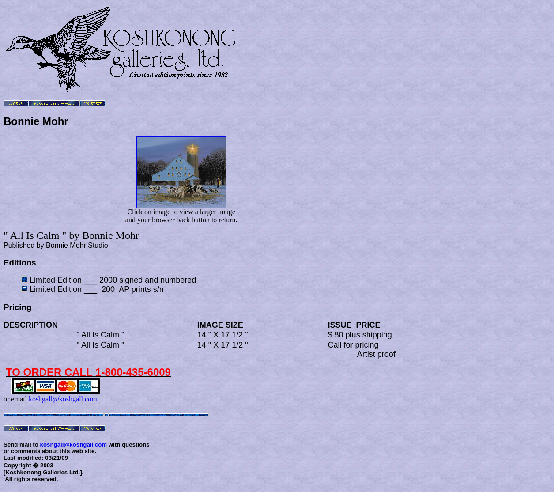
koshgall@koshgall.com (63, 399)
